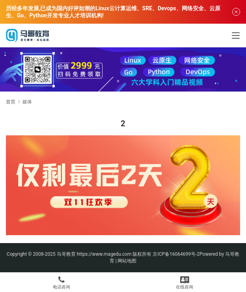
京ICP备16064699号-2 (176, 254)
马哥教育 (66, 254)
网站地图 (126, 261)
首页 (10, 102)
